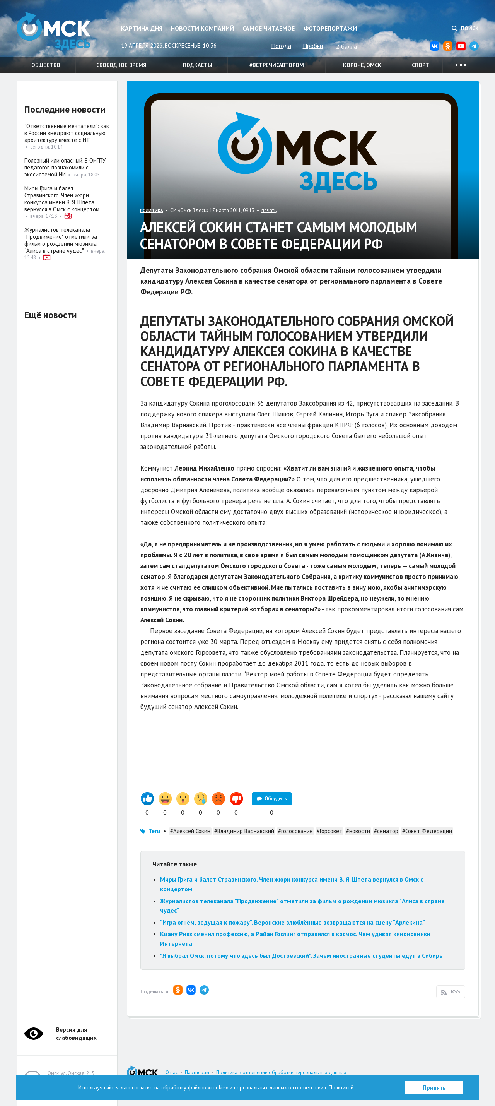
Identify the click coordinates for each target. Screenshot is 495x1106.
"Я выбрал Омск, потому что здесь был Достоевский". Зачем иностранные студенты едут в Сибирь (301, 955)
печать (269, 210)
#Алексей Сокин (190, 831)
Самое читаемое (268, 28)
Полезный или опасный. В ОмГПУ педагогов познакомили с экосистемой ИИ (65, 167)
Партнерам (197, 1072)
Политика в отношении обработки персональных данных (281, 1072)
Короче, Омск (362, 65)
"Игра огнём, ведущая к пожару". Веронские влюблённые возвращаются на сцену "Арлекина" (292, 922)
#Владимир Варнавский (244, 831)
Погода (281, 46)
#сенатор (386, 831)
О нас (172, 1072)
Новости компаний (202, 28)
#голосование (295, 831)
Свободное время (121, 65)
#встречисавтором (276, 65)
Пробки (313, 46)
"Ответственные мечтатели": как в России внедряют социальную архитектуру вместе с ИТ (66, 133)
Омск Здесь (55, 31)
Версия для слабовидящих (76, 1033)
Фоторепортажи (330, 28)
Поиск (465, 28)
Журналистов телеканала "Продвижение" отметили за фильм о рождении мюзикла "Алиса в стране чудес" (60, 240)
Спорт (420, 65)
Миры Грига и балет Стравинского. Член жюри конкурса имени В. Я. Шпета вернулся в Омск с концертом (61, 199)
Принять (434, 1087)
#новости (358, 831)
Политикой (341, 1087)
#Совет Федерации (427, 831)
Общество (45, 65)
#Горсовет (329, 831)
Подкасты (197, 65)
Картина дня (141, 28)
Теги (154, 831)
